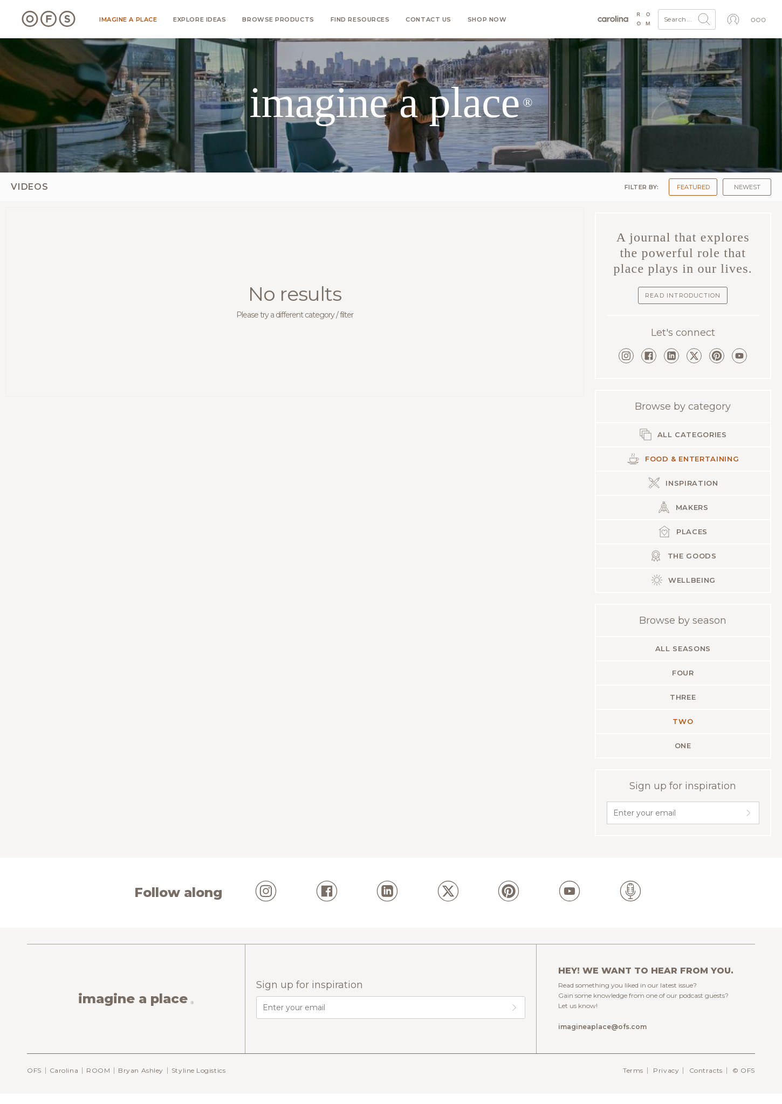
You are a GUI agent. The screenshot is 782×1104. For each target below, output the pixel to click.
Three (683, 697)
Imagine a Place (128, 20)
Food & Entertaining (683, 458)
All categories (683, 434)
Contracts (706, 1070)
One (683, 745)
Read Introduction (683, 295)
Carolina (64, 1070)
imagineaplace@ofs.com (602, 1027)
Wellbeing (683, 580)
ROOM (98, 1070)
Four (683, 672)
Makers (683, 507)
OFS (34, 1070)
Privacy (666, 1070)
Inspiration (683, 483)
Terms (633, 1070)
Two (683, 721)
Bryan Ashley (140, 1070)
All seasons (683, 648)
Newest (747, 187)
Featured (693, 187)
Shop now (487, 20)
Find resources (360, 20)
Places (683, 531)
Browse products (278, 20)
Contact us (428, 20)
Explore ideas (199, 20)
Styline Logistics (198, 1070)
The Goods (683, 555)
